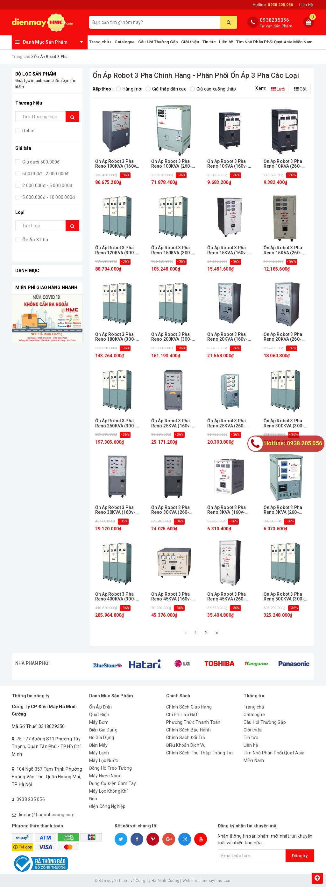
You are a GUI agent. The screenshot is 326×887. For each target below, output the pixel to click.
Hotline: (273, 5)
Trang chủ (100, 42)
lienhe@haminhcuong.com (47, 814)
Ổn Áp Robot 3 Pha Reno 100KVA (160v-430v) (116, 164)
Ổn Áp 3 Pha (34, 239)
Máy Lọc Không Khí (108, 791)
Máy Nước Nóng (105, 775)
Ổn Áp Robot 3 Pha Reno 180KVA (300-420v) (115, 337)
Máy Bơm (99, 722)
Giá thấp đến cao (166, 88)
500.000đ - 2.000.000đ (45, 173)
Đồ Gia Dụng (101, 737)
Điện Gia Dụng (103, 729)
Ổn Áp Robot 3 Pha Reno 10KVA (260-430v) (283, 164)
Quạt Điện (99, 714)
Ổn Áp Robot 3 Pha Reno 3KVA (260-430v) (283, 510)
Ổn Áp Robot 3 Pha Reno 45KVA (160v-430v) (171, 597)
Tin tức (209, 42)
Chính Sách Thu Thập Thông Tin (199, 752)
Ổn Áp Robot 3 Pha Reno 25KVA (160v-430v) (171, 423)
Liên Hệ (306, 5)
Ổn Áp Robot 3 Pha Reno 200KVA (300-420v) (171, 337)
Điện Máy (98, 745)
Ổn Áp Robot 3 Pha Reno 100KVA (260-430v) (171, 164)
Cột (300, 88)
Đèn (93, 798)
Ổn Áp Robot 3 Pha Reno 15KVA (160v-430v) (227, 250)
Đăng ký (300, 855)
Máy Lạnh (99, 752)
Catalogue (125, 42)
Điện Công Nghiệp (107, 806)
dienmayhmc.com (215, 880)
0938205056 (274, 20)
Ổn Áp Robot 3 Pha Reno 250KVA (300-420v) (115, 423)
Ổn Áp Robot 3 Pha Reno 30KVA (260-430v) (170, 510)
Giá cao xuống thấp (213, 88)
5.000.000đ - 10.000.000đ (48, 197)
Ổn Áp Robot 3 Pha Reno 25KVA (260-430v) (226, 423)
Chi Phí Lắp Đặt (181, 714)
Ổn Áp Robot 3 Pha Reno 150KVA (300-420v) (171, 250)
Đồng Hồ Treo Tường (110, 768)
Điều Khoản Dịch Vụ (186, 745)
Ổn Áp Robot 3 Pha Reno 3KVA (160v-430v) (226, 510)
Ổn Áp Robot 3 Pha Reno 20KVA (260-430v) (283, 337)
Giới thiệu (190, 42)
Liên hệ (226, 42)
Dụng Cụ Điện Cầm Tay (112, 783)
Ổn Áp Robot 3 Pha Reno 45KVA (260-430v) (226, 597)
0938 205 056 (31, 799)
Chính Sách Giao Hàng (189, 706)
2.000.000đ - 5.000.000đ (46, 185)
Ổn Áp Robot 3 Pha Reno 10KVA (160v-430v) (227, 164)
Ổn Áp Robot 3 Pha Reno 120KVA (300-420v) (115, 250)
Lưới (278, 88)
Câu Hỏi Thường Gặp (158, 42)
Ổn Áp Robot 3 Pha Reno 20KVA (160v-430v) (227, 337)
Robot (28, 130)
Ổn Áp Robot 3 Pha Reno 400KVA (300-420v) (115, 597)
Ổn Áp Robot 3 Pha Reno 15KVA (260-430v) (283, 250)
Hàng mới (129, 88)
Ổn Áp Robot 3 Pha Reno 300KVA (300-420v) (284, 423)
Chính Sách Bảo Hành (188, 729)
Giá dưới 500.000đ (40, 161)
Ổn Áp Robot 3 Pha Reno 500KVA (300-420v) (284, 597)
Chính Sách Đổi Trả (185, 737)
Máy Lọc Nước (103, 760)
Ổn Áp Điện (100, 706)
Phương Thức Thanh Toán (193, 722)
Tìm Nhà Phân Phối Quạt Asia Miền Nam (274, 42)
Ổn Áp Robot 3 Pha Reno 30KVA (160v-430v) (115, 510)
